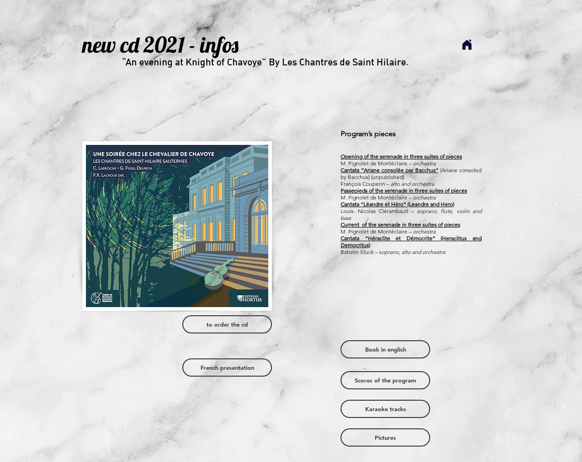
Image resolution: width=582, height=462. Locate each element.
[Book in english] (385, 349)
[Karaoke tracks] (385, 409)
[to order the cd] (227, 324)
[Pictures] (385, 437)
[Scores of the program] (385, 380)
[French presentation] (227, 367)
